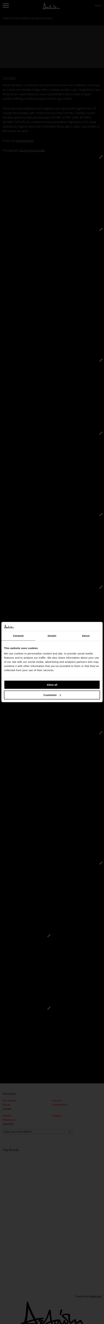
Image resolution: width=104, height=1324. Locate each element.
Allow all (52, 684)
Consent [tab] (18, 635)
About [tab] (86, 635)
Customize (52, 695)
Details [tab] (52, 635)
